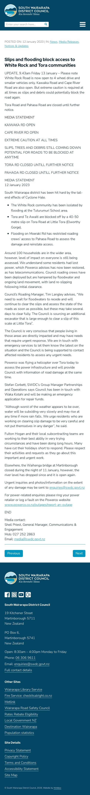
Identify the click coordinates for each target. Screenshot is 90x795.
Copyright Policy (16, 756)
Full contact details (18, 670)
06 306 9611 (25, 658)
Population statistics (19, 733)
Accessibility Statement (22, 769)
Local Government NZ (20, 720)
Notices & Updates (17, 46)
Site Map (11, 775)
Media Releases (69, 42)
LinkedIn (35, 594)
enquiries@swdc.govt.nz (67, 487)
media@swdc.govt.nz (29, 539)
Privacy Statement (18, 750)
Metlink (10, 702)
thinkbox (57, 788)
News (54, 42)
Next (79, 553)
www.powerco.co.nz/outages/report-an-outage (38, 504)
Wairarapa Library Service (23, 689)
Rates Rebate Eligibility (21, 714)
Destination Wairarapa (21, 727)
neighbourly (28, 594)
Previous (13, 553)
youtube (21, 594)
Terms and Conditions (20, 763)
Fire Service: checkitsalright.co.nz (28, 696)
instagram (14, 594)
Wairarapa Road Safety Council (27, 708)
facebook (7, 594)
